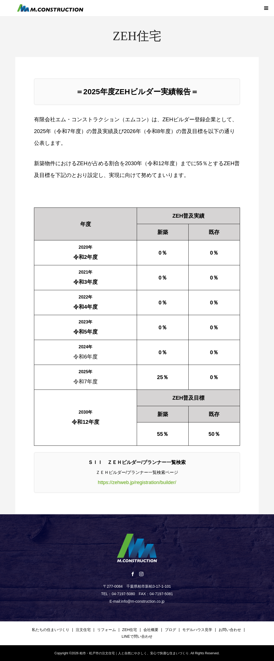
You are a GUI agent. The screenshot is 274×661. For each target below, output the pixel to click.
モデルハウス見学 (197, 630)
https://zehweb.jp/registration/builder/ (137, 482)
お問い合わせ (230, 630)
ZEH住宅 (129, 630)
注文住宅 (83, 630)
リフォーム (106, 630)
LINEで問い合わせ (136, 636)
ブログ (170, 630)
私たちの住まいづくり (50, 630)
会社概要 (150, 630)
